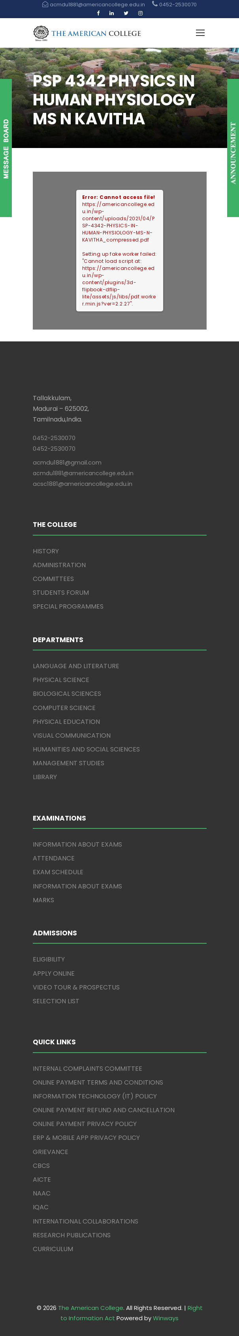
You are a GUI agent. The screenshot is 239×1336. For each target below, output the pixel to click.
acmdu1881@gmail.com (67, 462)
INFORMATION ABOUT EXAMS (77, 844)
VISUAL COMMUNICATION (72, 735)
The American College (90, 1308)
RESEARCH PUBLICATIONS (72, 1235)
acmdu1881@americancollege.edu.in (83, 473)
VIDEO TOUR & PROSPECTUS (76, 987)
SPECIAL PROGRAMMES (68, 606)
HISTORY (46, 551)
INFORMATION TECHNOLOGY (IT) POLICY (95, 1096)
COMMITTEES (53, 578)
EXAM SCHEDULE (58, 872)
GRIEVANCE (50, 1151)
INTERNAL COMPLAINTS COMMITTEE (87, 1068)
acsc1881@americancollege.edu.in (82, 484)
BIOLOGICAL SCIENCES (67, 693)
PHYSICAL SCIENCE (61, 679)
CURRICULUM (53, 1249)
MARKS (43, 900)
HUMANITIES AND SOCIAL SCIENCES (86, 749)
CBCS (41, 1165)
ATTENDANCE (54, 858)
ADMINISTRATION (59, 565)
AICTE (42, 1179)
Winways (166, 1318)
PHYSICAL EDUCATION (66, 721)
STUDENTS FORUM (61, 592)
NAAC (42, 1193)
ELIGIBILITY (49, 959)
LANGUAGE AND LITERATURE (76, 666)
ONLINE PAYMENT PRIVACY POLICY (85, 1123)
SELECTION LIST (56, 1001)
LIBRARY (45, 776)
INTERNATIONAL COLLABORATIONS (85, 1221)
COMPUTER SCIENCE (64, 707)
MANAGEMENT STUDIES (68, 763)
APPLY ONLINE (54, 973)
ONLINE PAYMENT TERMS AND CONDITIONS (98, 1082)
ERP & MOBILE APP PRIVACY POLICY (86, 1137)
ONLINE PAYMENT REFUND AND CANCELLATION (104, 1110)
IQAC (41, 1207)
